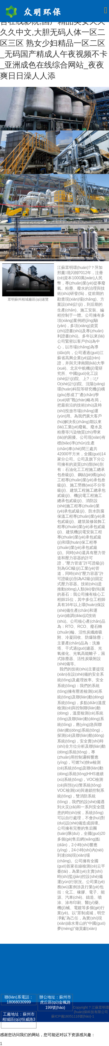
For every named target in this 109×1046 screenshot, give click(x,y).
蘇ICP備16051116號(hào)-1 (72, 1016)
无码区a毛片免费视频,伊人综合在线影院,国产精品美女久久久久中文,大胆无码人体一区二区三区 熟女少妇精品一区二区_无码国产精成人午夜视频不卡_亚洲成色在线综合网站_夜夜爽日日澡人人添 (54, 43)
